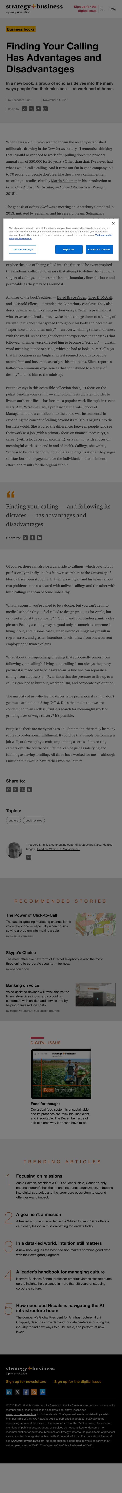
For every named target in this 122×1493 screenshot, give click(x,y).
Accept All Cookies (99, 249)
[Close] (113, 223)
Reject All (69, 249)
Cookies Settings (23, 249)
